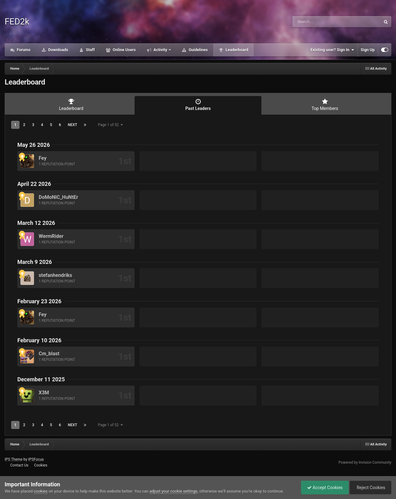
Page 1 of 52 (110, 125)
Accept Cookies (323, 487)
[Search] (320, 21)
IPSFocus (36, 459)
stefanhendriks (55, 275)
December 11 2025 (41, 379)
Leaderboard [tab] (71, 104)
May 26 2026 (33, 145)
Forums (23, 49)
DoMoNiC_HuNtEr (58, 197)
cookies (41, 491)
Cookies (40, 465)
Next (72, 125)
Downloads (57, 49)
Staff (90, 49)
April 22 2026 (34, 184)
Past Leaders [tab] (198, 104)
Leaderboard (236, 49)
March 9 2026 (34, 262)
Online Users (124, 49)
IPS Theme (14, 459)
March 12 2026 (36, 223)
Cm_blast (49, 354)
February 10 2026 (39, 340)
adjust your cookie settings (173, 491)
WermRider (51, 236)
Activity (160, 49)
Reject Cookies (370, 487)
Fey (42, 158)
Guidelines (197, 49)
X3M (44, 393)
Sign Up (368, 49)
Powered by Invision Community (364, 462)
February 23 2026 (39, 301)
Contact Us (19, 465)
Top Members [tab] (325, 104)
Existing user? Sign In (332, 49)
